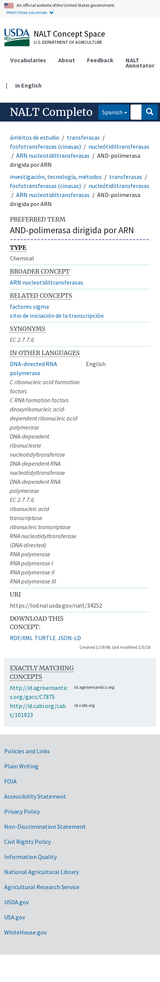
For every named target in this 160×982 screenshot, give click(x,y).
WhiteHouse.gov (25, 932)
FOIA (10, 781)
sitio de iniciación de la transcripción (57, 315)
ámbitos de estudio (34, 137)
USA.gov (14, 917)
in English (28, 85)
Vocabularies (28, 60)
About (66, 60)
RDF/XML (21, 638)
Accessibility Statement (35, 796)
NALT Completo (51, 112)
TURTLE (45, 638)
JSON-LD (69, 638)
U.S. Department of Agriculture (68, 42)
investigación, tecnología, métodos (56, 176)
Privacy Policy (22, 811)
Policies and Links (27, 751)
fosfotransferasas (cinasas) (45, 146)
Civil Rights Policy (27, 841)
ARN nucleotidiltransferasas (53, 155)
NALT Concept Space (69, 33)
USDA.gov (16, 902)
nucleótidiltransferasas (119, 146)
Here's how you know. (27, 12)
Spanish (110, 111)
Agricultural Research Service (41, 887)
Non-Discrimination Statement (45, 826)
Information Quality (30, 856)
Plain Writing (21, 766)
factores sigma (29, 306)
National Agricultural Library (41, 872)
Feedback (100, 60)
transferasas (83, 137)
